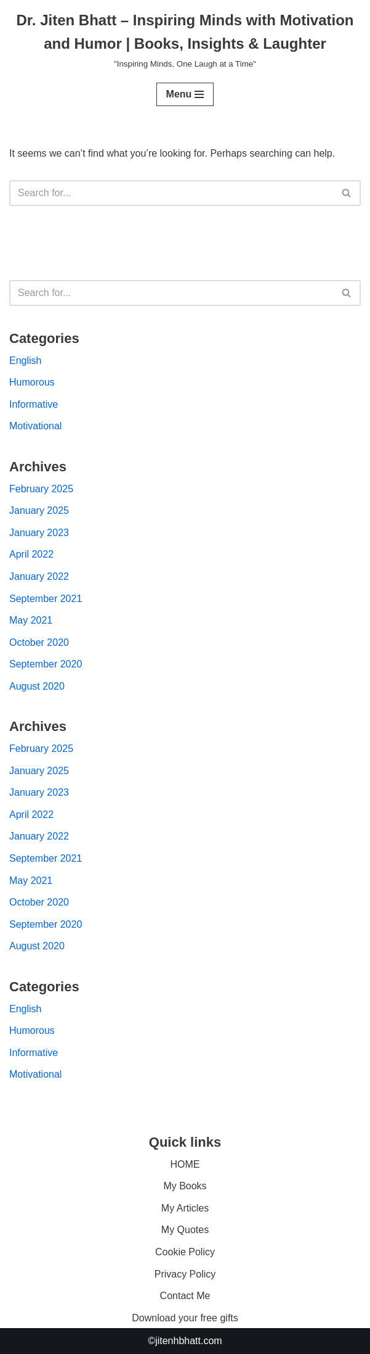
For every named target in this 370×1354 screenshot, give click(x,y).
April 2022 (31, 554)
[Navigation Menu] (185, 94)
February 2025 (41, 489)
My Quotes (185, 1229)
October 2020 (39, 642)
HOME (185, 1164)
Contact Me (185, 1295)
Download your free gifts (185, 1318)
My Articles (185, 1208)
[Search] (171, 193)
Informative (33, 404)
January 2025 (39, 510)
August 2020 (37, 686)
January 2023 (39, 532)
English (25, 360)
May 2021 (30, 620)
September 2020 (45, 664)
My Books (184, 1186)
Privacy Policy (185, 1274)
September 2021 (45, 598)
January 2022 (39, 576)
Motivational (35, 426)
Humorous (32, 382)
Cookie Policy (185, 1252)
